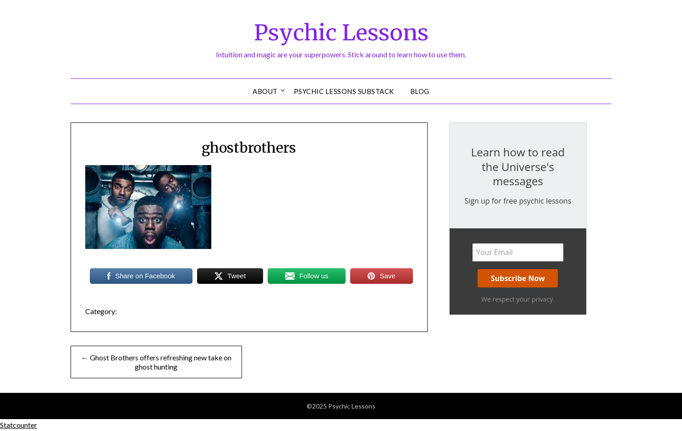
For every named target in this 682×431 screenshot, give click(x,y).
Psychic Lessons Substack (344, 91)
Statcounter (18, 424)
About (265, 91)
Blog (419, 91)
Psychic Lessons (341, 32)
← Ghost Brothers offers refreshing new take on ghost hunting (156, 362)
